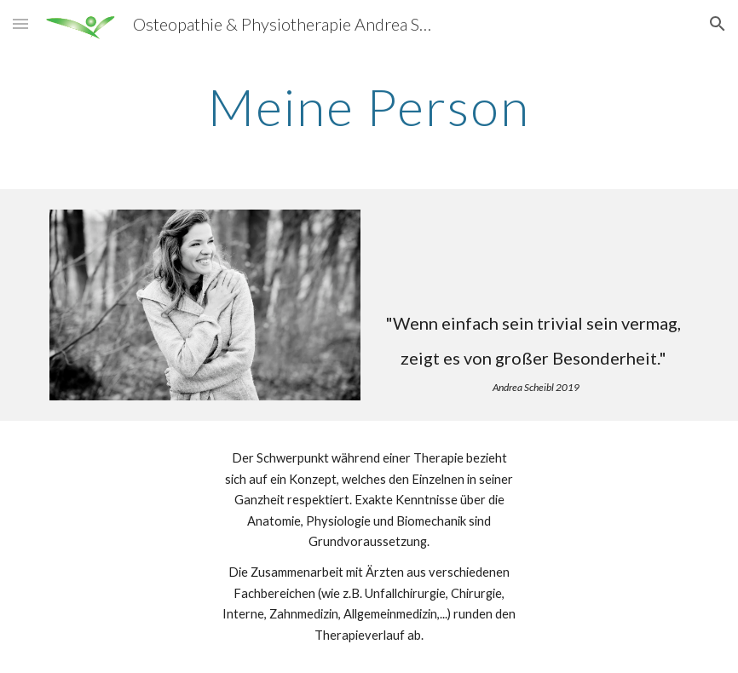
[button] (20, 23)
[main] (369, 106)
